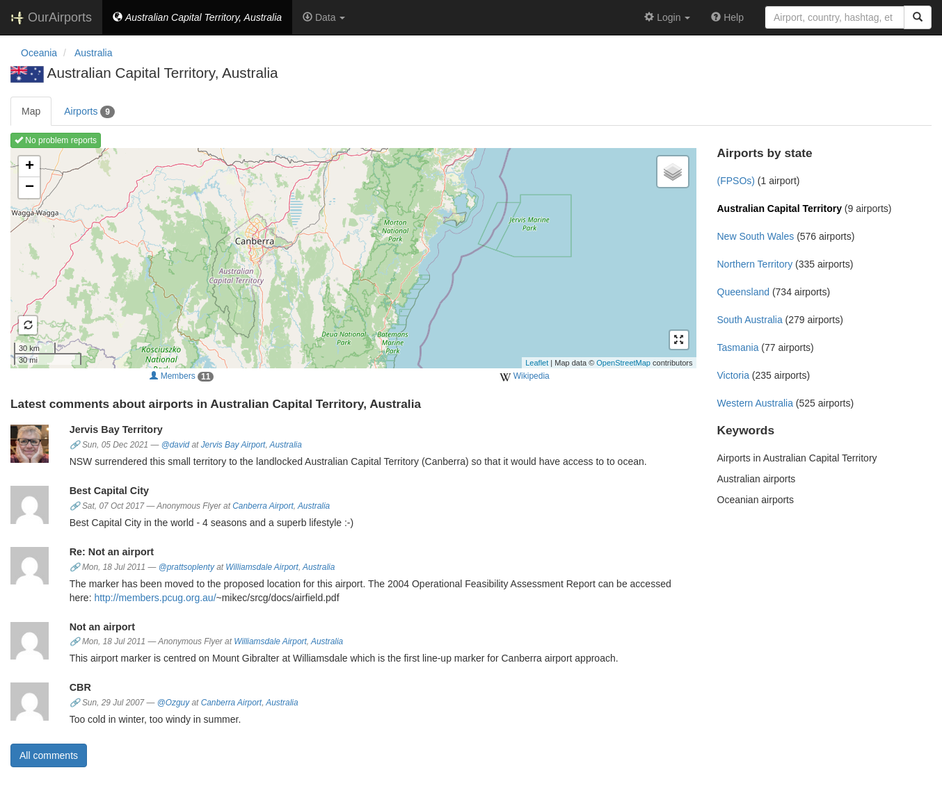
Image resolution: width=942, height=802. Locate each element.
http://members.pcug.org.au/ (155, 597)
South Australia (750, 319)
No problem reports (56, 140)
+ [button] (29, 166)
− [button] (29, 187)
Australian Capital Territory (779, 208)
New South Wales (756, 236)
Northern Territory (755, 264)
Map (31, 111)
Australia (286, 445)
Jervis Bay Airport (233, 445)
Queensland (743, 291)
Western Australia (755, 403)
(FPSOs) (736, 180)
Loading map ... (351, 257)
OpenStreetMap (623, 363)
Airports (89, 112)
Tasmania (738, 347)
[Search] (918, 17)
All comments (48, 755)
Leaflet (536, 363)
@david (175, 445)
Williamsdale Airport (261, 567)
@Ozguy (173, 702)
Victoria (733, 375)
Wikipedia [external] (524, 376)
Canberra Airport (262, 506)
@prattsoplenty (186, 567)
